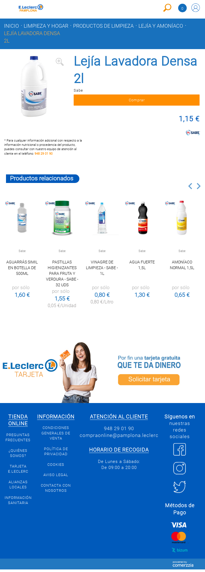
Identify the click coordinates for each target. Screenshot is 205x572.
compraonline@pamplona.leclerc (119, 438)
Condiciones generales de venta (55, 435)
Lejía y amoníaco (160, 26)
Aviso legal (55, 477)
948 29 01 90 (44, 156)
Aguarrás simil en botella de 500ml (22, 270)
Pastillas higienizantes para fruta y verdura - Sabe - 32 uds (62, 276)
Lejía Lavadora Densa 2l (32, 37)
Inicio (11, 26)
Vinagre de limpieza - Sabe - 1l (102, 270)
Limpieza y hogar (46, 26)
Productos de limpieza (103, 26)
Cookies (55, 467)
